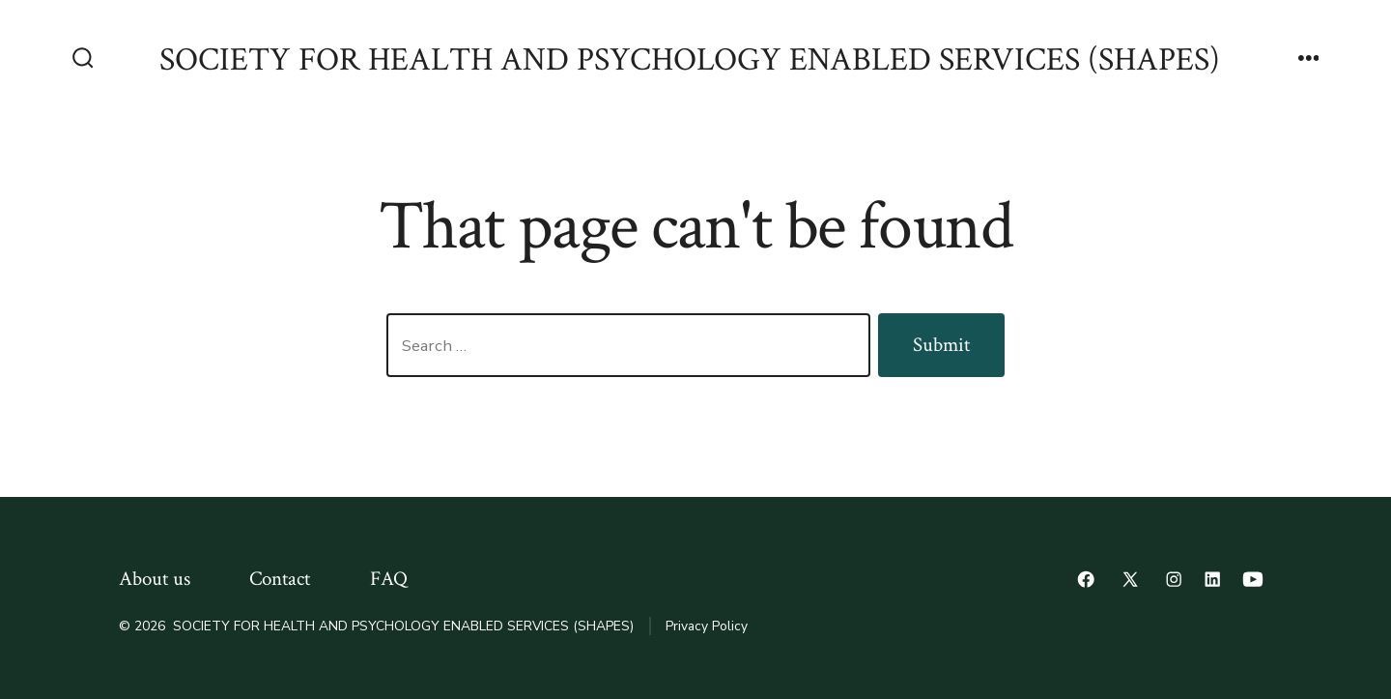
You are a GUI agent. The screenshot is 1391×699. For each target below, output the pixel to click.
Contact (279, 579)
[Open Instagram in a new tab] (1173, 579)
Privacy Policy (707, 626)
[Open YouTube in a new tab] (1253, 579)
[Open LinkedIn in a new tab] (1212, 579)
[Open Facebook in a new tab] (1085, 579)
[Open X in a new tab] (1130, 579)
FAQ (389, 579)
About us (154, 579)
